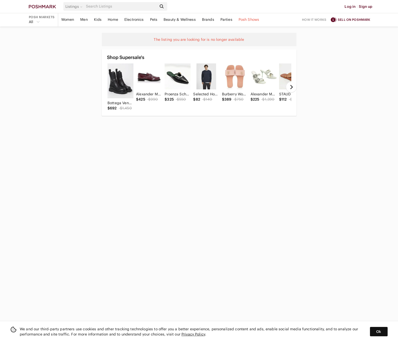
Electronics (134, 19)
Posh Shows (249, 19)
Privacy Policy (193, 334)
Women (67, 19)
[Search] (121, 6)
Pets (154, 19)
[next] (291, 87)
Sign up (365, 6)
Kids (98, 19)
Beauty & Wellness (180, 19)
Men (83, 19)
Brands (208, 19)
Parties (226, 19)
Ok (378, 331)
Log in (350, 6)
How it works (314, 20)
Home (113, 19)
